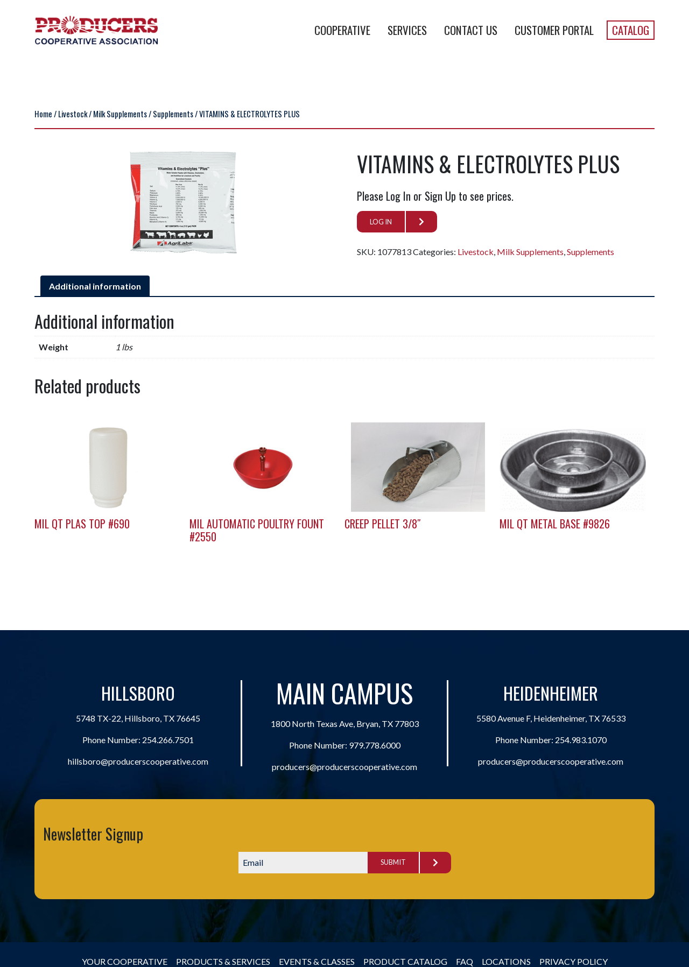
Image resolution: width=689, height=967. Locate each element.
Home (43, 113)
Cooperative (342, 30)
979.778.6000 (374, 745)
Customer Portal (554, 30)
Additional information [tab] (95, 286)
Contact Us (470, 30)
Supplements (173, 113)
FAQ (464, 961)
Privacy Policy (573, 961)
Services (407, 30)
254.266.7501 (168, 740)
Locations (506, 961)
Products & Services (223, 961)
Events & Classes (317, 961)
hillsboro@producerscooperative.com (138, 761)
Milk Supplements (120, 113)
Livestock (72, 113)
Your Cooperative (124, 961)
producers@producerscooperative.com (344, 766)
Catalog (630, 30)
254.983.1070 (581, 740)
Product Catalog (405, 961)
